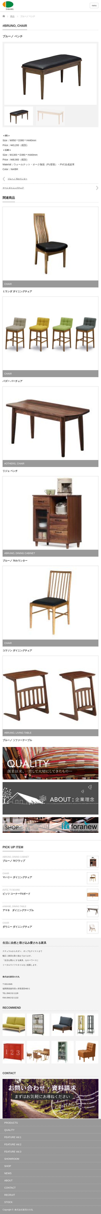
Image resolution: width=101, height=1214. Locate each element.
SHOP (7, 1166)
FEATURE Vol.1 (12, 1137)
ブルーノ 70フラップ (14, 860)
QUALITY (9, 1130)
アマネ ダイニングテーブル (18, 910)
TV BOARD (14, 890)
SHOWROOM (11, 1158)
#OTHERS (10, 463)
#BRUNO (9, 25)
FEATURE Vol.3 (12, 1151)
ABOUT (8, 1180)
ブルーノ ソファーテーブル (17, 740)
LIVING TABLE (23, 732)
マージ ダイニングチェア (13, 188)
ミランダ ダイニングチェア (17, 291)
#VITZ (5, 890)
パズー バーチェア (12, 381)
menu (94, 5)
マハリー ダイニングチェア (17, 877)
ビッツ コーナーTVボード (16, 893)
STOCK (8, 1202)
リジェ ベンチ (10, 471)
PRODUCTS (11, 1122)
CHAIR (22, 25)
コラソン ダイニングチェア (17, 650)
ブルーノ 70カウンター (17, 179)
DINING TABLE (19, 906)
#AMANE (7, 906)
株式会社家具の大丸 (24, 1210)
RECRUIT (9, 1195)
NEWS (7, 1173)
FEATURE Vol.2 (12, 1144)
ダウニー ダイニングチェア (17, 926)
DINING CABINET (25, 553)
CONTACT (10, 1187)
